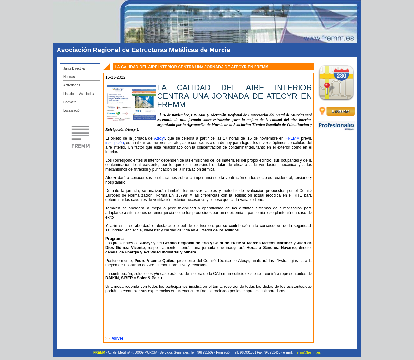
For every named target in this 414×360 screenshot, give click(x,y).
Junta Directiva (74, 68)
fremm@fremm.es (308, 352)
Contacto (69, 102)
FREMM (292, 138)
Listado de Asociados (78, 94)
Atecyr (159, 138)
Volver (117, 338)
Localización (72, 110)
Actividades (71, 85)
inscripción (114, 143)
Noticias (69, 77)
